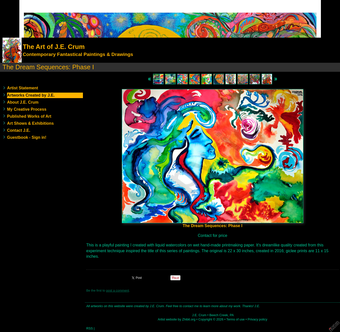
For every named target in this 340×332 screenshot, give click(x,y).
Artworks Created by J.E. (31, 95)
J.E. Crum (199, 315)
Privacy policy (257, 319)
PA (232, 315)
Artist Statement (22, 88)
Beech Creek (218, 315)
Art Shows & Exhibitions (30, 123)
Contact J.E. (18, 130)
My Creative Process (26, 109)
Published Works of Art (29, 116)
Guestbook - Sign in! (26, 137)
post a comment (117, 290)
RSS (89, 328)
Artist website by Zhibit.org (177, 319)
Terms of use (235, 319)
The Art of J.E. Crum (53, 46)
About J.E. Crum (22, 102)
